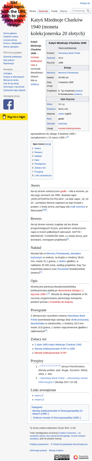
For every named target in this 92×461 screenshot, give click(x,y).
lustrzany (62, 123)
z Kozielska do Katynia (60, 302)
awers (37, 395)
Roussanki (63, 269)
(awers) (79, 91)
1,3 (52, 365)
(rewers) (78, 94)
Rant (49, 119)
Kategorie (37, 407)
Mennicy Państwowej (57, 253)
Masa (49, 104)
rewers (38, 399)
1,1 (45, 365)
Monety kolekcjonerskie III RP (50, 352)
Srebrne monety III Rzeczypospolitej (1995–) (57, 417)
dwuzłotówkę (38, 323)
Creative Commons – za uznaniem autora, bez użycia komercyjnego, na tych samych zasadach (57, 436)
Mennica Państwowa (68, 73)
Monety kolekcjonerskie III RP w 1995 (54, 348)
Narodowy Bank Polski (69, 53)
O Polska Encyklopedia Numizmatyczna (69, 444)
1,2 (48, 365)
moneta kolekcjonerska (69, 128)
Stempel (51, 123)
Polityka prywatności (39, 444)
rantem (62, 261)
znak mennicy (77, 206)
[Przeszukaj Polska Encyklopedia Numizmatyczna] (81, 17)
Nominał (51, 58)
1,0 (41, 365)
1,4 (55, 365)
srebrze (35, 84)
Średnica (51, 109)
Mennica (51, 73)
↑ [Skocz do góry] (39, 378)
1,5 (59, 365)
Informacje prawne (38, 450)
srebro (61, 114)
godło (63, 191)
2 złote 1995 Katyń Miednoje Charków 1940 (57, 344)
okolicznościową (80, 319)
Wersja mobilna (56, 450)
